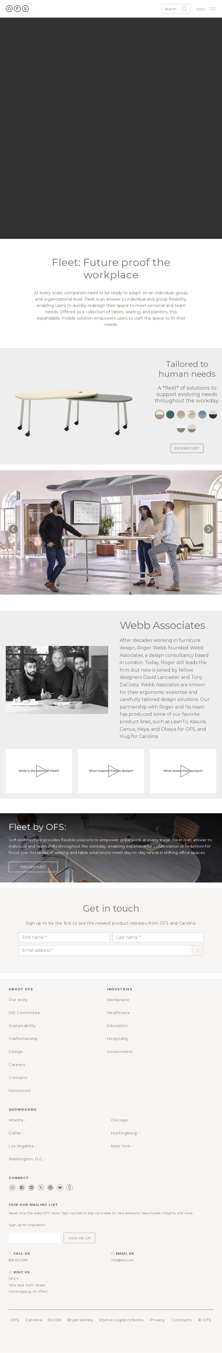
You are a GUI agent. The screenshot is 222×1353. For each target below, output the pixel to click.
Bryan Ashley (80, 1320)
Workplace (118, 999)
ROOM (54, 1320)
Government (120, 1051)
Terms (138, 1320)
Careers (17, 1064)
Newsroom (20, 1090)
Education (117, 1025)
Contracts (181, 1320)
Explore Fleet (187, 448)
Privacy (157, 1320)
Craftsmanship (23, 1038)
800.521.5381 (18, 1260)
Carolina (33, 1320)
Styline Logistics (115, 1320)
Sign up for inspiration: (27, 1225)
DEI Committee (24, 1012)
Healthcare (118, 1012)
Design (16, 1051)
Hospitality (118, 1038)
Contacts (18, 1077)
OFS (14, 1320)
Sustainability (22, 1025)
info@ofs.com (122, 1260)
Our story (18, 999)
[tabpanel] (111, 533)
